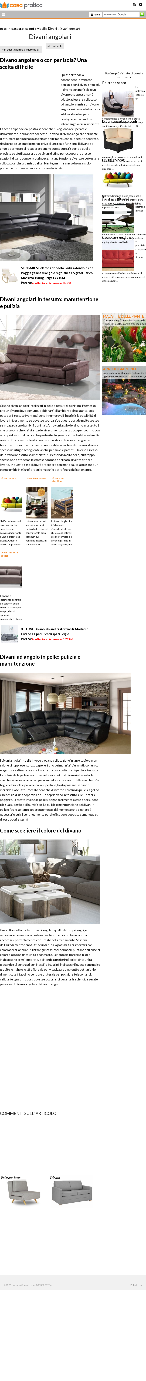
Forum (95, 14)
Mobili (41, 29)
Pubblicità (136, 1285)
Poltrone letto (11, 1178)
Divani (52, 29)
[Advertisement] (41, 24)
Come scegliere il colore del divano (40, 830)
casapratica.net (23, 29)
